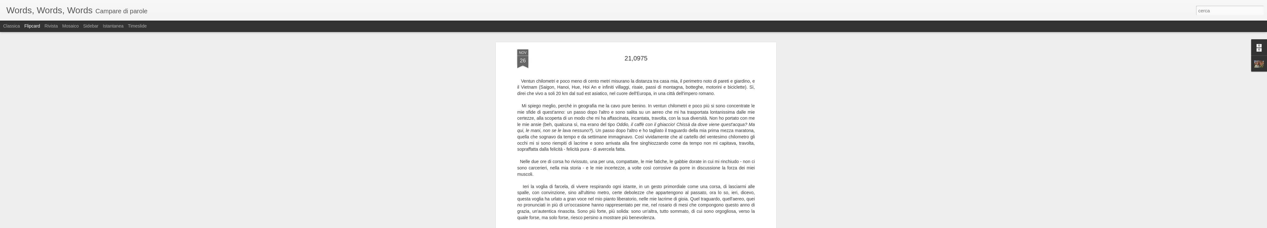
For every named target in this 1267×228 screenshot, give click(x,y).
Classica (11, 25)
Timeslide (137, 25)
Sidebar (90, 25)
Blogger (653, 224)
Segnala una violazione (679, 224)
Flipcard (32, 25)
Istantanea (113, 25)
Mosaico (70, 25)
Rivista (51, 25)
